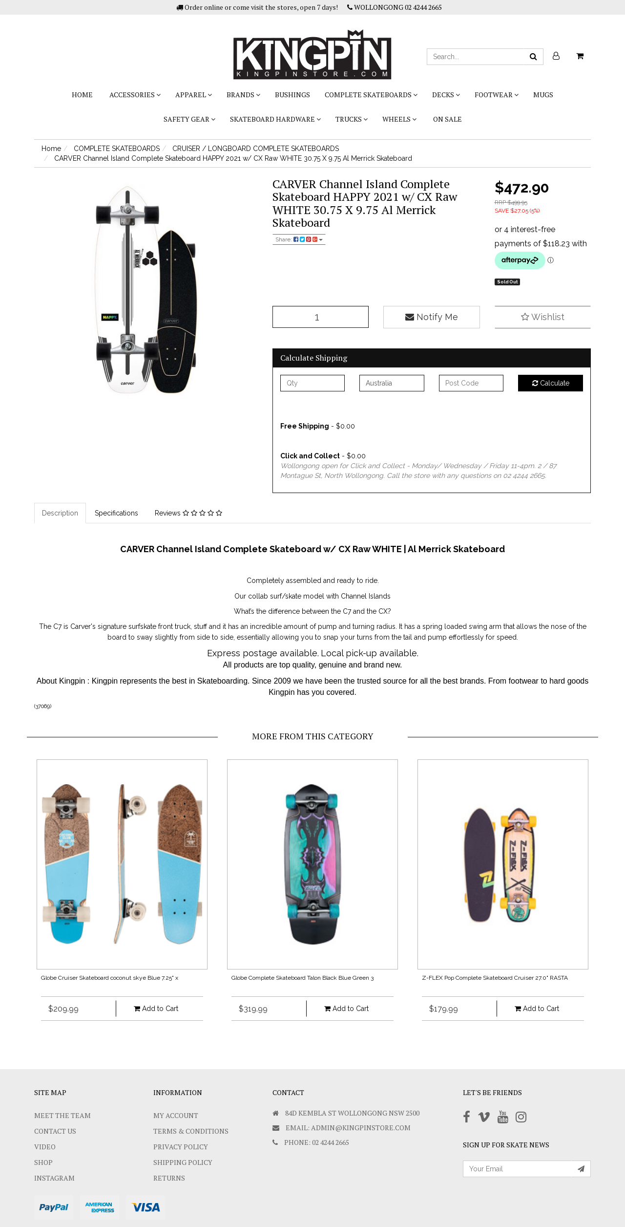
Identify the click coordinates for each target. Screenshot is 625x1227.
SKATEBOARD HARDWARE (275, 119)
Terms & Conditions (191, 1131)
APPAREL (193, 94)
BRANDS (243, 94)
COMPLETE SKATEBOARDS (371, 94)
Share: (299, 239)
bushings (292, 94)
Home (82, 94)
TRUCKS (351, 119)
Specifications (116, 513)
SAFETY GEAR (189, 119)
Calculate (550, 383)
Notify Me (431, 317)
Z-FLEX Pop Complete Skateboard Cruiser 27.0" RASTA (495, 977)
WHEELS (399, 119)
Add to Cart (156, 1008)
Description (60, 513)
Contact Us (55, 1131)
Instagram (54, 1178)
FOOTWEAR (497, 94)
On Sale (447, 119)
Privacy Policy (180, 1146)
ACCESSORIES (135, 94)
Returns (169, 1178)
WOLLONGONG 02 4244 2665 (394, 7)
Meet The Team (62, 1115)
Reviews (188, 513)
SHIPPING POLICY (182, 1162)
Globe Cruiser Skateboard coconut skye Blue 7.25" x (109, 977)
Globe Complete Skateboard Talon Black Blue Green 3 (302, 977)
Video (45, 1146)
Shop (43, 1162)
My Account (175, 1115)
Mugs (543, 94)
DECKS (446, 94)
